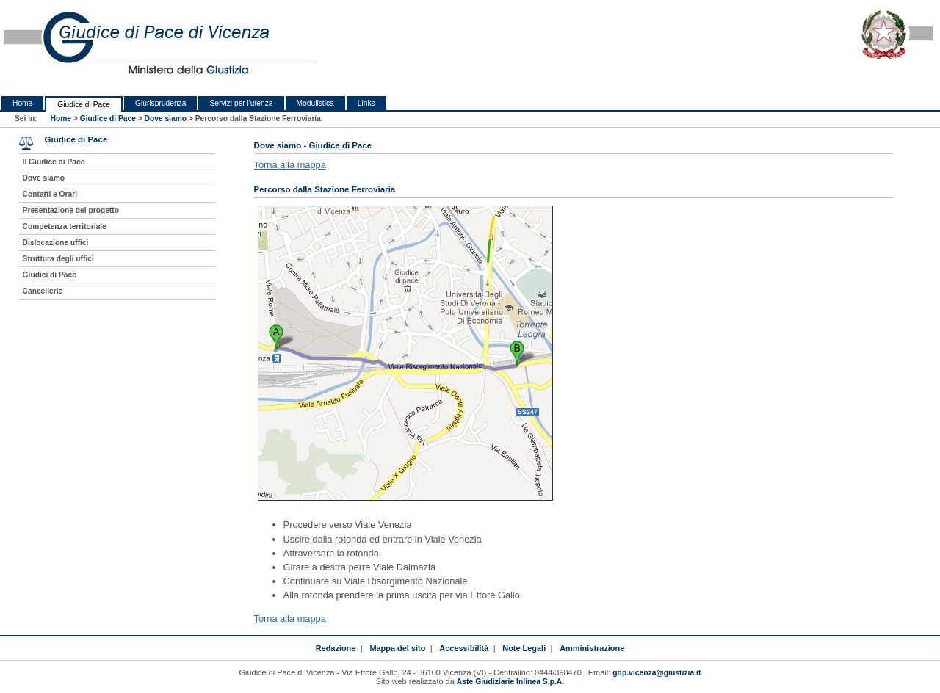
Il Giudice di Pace (54, 162)
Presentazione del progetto (71, 210)
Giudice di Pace (83, 105)
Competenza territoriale (64, 226)
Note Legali (524, 648)
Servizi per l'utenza (240, 103)
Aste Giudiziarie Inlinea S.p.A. (510, 682)
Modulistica (315, 103)
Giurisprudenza (160, 103)
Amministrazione (592, 648)
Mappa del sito (397, 648)
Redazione (336, 648)
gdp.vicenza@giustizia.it (656, 673)
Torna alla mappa (290, 164)
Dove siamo (166, 119)
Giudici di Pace (49, 275)
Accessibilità (463, 648)
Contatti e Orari (50, 194)
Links (366, 103)
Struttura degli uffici (58, 259)
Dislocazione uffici (56, 243)
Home (22, 103)
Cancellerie (43, 291)
